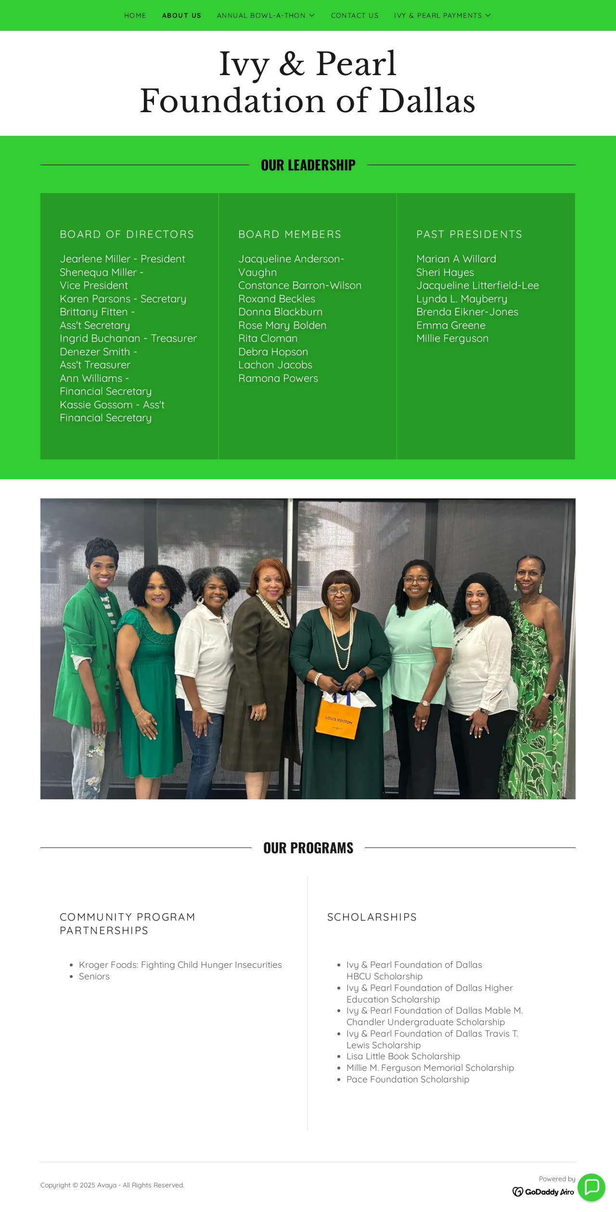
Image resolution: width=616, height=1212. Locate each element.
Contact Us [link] (355, 15)
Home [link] (135, 15)
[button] (266, 15)
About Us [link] (182, 15)
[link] (307, 109)
